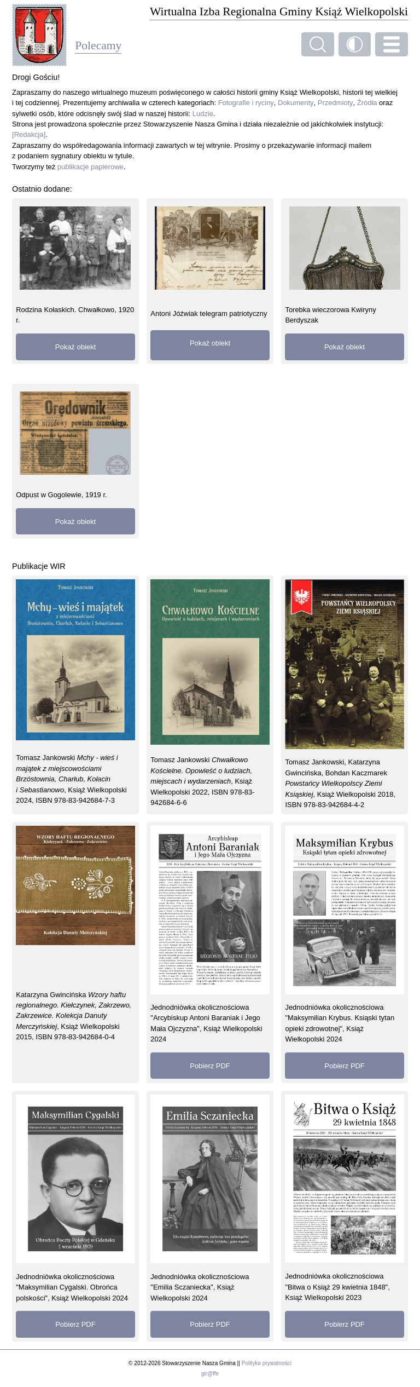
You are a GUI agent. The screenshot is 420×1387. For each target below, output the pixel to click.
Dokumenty (296, 103)
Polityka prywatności (266, 1363)
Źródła (367, 103)
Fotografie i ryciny (246, 103)
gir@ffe (210, 1374)
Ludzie (202, 114)
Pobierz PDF (210, 1066)
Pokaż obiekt (75, 347)
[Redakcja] (28, 134)
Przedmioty (335, 103)
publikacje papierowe (90, 167)
